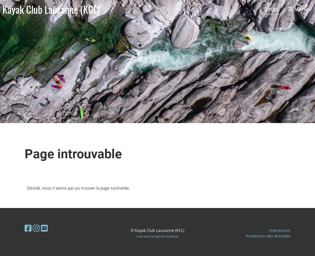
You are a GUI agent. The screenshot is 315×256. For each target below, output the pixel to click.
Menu (298, 9)
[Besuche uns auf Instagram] (36, 228)
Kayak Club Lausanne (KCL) (51, 9)
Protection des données (268, 236)
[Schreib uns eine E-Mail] (44, 228)
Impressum (279, 230)
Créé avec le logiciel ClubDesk (157, 236)
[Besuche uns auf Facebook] (28, 228)
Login (271, 9)
